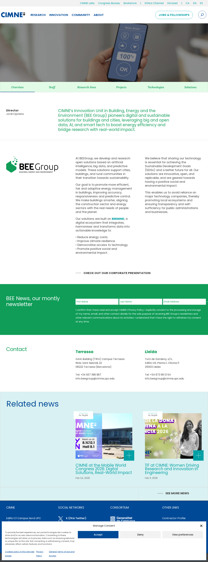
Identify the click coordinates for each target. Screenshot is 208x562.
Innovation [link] (58, 15)
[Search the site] (202, 15)
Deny (140, 534)
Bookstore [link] (130, 3)
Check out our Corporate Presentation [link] (117, 273)
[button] (201, 525)
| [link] (140, 3)
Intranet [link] (172, 3)
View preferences (182, 534)
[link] (187, 3)
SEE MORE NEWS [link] (177, 493)
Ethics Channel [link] (154, 3)
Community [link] (81, 15)
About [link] (99, 15)
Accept (98, 534)
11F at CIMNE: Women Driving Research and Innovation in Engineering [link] (172, 469)
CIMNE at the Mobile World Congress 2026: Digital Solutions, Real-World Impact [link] (104, 469)
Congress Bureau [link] (109, 3)
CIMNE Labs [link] (87, 3)
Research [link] (38, 15)
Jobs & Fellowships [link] (174, 15)
